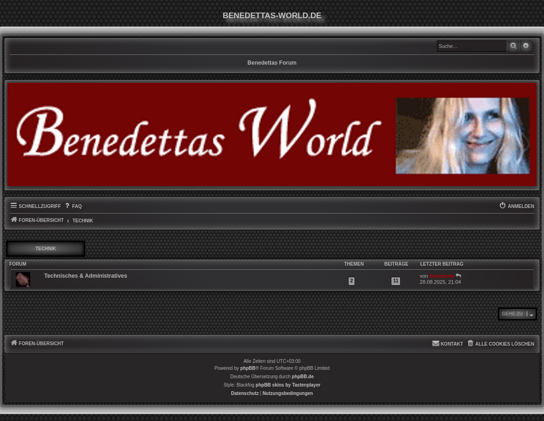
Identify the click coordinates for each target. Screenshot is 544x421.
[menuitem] (72, 206)
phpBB (247, 368)
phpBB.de (303, 376)
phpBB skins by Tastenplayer (287, 385)
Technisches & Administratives (85, 276)
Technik (45, 248)
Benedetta (442, 276)
